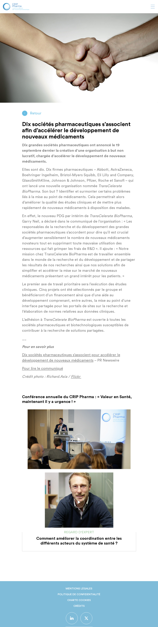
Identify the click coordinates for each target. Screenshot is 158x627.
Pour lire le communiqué (42, 368)
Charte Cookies (79, 600)
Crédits (79, 606)
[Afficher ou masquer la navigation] (152, 6)
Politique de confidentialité (79, 594)
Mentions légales (79, 588)
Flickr (76, 376)
